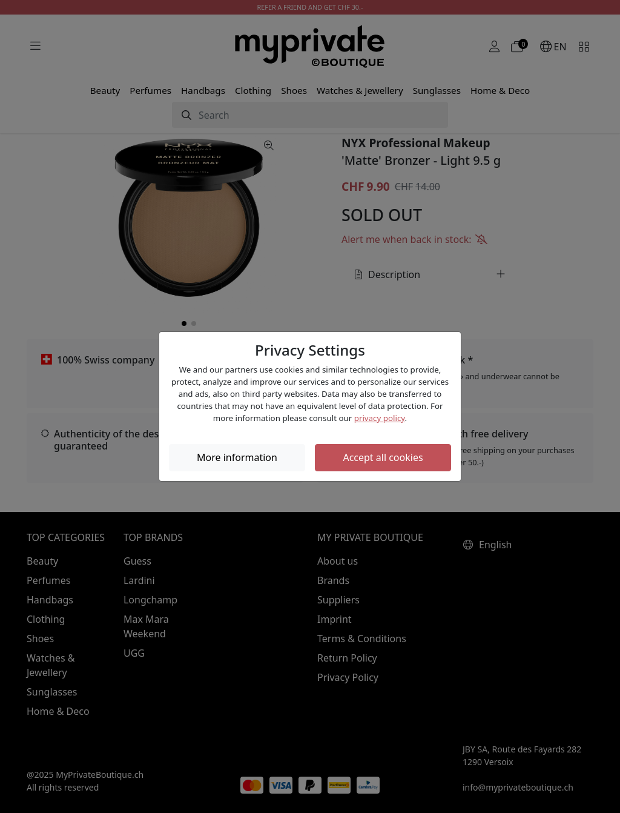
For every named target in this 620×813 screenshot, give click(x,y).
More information (237, 457)
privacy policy (379, 418)
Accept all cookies (383, 457)
